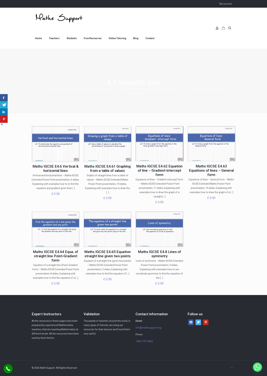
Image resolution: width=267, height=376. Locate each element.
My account (225, 3)
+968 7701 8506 (144, 341)
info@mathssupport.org (148, 327)
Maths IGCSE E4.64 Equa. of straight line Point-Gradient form (55, 256)
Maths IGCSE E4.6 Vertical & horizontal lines (56, 168)
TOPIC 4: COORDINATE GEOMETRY (207, 89)
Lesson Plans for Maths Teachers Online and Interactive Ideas (80, 89)
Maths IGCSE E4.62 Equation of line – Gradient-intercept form (159, 170)
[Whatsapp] (257, 367)
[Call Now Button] (8, 368)
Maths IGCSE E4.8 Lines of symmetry (159, 254)
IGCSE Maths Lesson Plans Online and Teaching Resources (151, 89)
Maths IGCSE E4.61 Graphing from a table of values (107, 168)
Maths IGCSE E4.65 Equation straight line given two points (107, 254)
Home (37, 89)
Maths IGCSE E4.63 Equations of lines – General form (211, 170)
